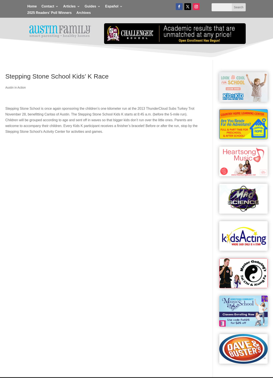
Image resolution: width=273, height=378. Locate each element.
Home (32, 6)
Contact (47, 6)
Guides (90, 6)
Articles (69, 6)
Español (111, 6)
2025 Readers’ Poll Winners (49, 13)
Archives (83, 13)
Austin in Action (15, 87)
